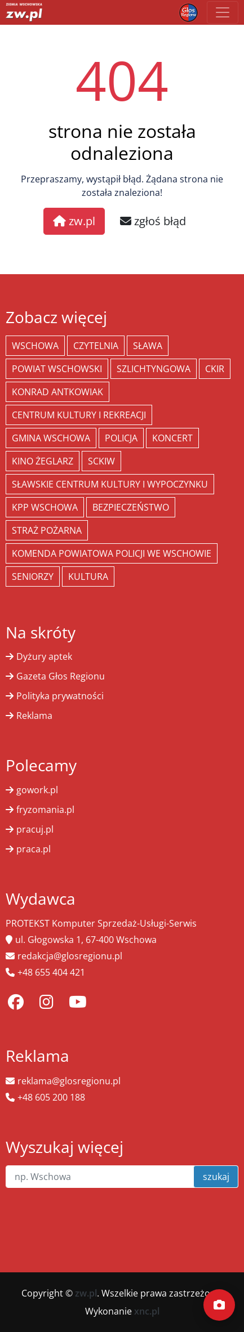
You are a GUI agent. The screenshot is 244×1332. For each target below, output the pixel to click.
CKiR (214, 369)
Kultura (88, 576)
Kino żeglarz (42, 461)
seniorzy (33, 576)
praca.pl (33, 849)
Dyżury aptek (44, 656)
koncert (172, 438)
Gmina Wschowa (51, 438)
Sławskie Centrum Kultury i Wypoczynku (110, 484)
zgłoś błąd (153, 221)
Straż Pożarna (47, 530)
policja (121, 438)
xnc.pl (146, 1311)
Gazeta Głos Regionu (60, 676)
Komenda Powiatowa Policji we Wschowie (111, 553)
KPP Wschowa (45, 507)
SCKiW (101, 461)
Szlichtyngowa (153, 369)
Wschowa (35, 345)
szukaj (216, 1176)
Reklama (34, 715)
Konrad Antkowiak (57, 392)
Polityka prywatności (60, 696)
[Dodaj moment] (219, 1305)
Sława (147, 345)
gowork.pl (37, 790)
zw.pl (74, 221)
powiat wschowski (57, 369)
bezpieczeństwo (130, 507)
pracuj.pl (35, 829)
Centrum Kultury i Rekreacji (79, 415)
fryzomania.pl (45, 809)
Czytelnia (95, 345)
